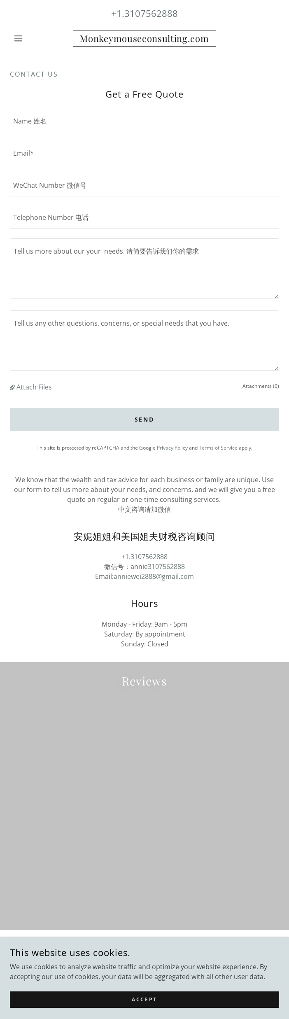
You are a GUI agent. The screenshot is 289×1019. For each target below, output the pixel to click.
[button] (30, 38)
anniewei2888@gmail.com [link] (154, 576)
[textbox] (144, 121)
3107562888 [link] (166, 566)
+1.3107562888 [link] (144, 13)
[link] (144, 38)
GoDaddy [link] (163, 964)
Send (145, 419)
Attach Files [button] (34, 387)
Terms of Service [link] (218, 447)
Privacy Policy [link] (172, 447)
